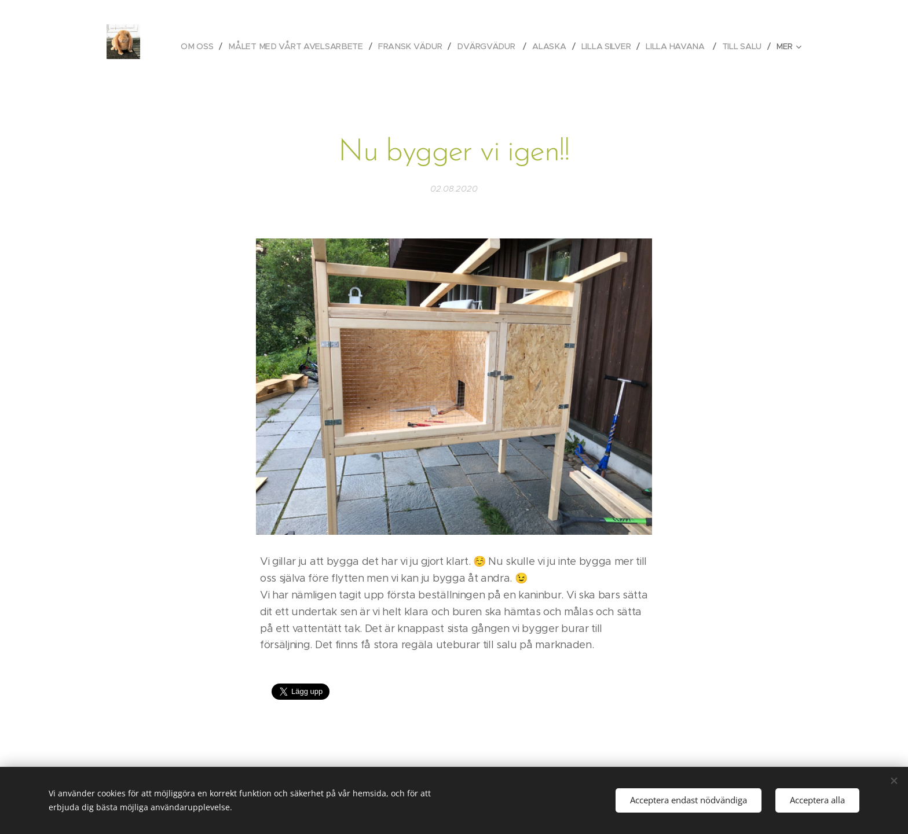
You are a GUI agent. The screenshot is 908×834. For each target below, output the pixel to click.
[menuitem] (198, 46)
